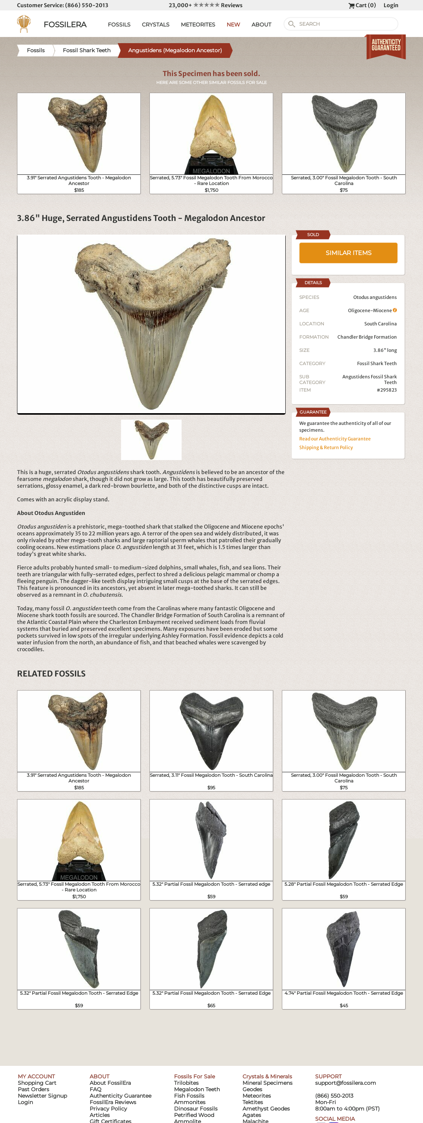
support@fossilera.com (345, 1082)
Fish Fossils (189, 1095)
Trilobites (186, 1082)
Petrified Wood (194, 1115)
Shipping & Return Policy (326, 447)
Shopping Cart (37, 1082)
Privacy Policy (108, 1108)
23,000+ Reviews (206, 5)
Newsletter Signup (42, 1095)
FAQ (95, 1089)
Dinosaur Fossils (196, 1108)
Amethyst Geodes (266, 1108)
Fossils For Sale (194, 1076)
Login (391, 5)
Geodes (252, 1089)
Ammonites (189, 1102)
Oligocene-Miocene (372, 310)
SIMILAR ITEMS (349, 253)
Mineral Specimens (267, 1082)
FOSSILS (119, 24)
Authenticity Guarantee (120, 1095)
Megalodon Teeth (197, 1089)
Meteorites (257, 1095)
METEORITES (198, 24)
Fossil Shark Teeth (377, 363)
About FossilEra (110, 1082)
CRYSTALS (156, 24)
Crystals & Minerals (267, 1076)
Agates (252, 1115)
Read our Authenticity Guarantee (335, 439)
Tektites (253, 1102)
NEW (233, 24)
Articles (100, 1115)
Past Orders (33, 1089)
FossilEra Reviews (113, 1102)
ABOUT (261, 24)
